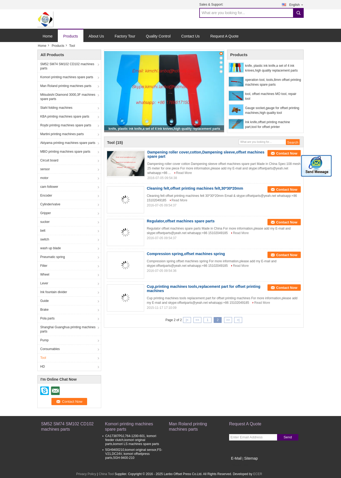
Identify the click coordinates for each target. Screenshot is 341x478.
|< (187, 320)
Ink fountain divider (53, 292)
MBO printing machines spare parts (65, 151)
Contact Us (190, 36)
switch (44, 239)
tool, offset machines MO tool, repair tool (271, 96)
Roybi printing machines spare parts (65, 125)
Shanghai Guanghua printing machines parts (67, 329)
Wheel (44, 274)
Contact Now (286, 153)
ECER (257, 474)
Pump (44, 340)
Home (47, 36)
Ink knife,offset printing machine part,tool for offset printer (267, 124)
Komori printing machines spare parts (66, 77)
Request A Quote (224, 36)
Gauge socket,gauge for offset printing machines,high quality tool (272, 110)
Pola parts (47, 318)
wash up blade (50, 248)
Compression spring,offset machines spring (186, 254)
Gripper (45, 213)
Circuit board (49, 160)
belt (42, 230)
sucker (45, 222)
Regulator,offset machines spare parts (180, 221)
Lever (44, 283)
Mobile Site (238, 465)
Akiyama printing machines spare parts (67, 143)
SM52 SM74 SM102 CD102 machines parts (67, 66)
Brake (44, 309)
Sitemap (251, 458)
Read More (184, 173)
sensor (45, 169)
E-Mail (236, 458)
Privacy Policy (86, 474)
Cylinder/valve (50, 204)
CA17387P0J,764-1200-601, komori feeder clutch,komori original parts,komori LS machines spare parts (132, 440)
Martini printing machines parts (62, 134)
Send (287, 437)
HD (42, 366)
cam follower (49, 187)
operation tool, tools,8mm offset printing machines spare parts (273, 82)
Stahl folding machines (56, 108)
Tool (43, 358)
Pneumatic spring (52, 257)
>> (228, 320)
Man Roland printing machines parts (65, 86)
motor (44, 178)
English (296, 5)
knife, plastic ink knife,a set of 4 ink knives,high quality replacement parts (164, 129)
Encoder (46, 195)
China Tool (106, 474)
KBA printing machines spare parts (64, 116)
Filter (43, 266)
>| (238, 320)
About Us (96, 36)
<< (197, 320)
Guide (44, 301)
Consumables (50, 349)
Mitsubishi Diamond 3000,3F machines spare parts (67, 97)
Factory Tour (125, 36)
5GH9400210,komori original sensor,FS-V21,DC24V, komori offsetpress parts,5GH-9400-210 (133, 454)
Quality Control (158, 36)
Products (70, 36)
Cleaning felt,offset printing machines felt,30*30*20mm (195, 188)
